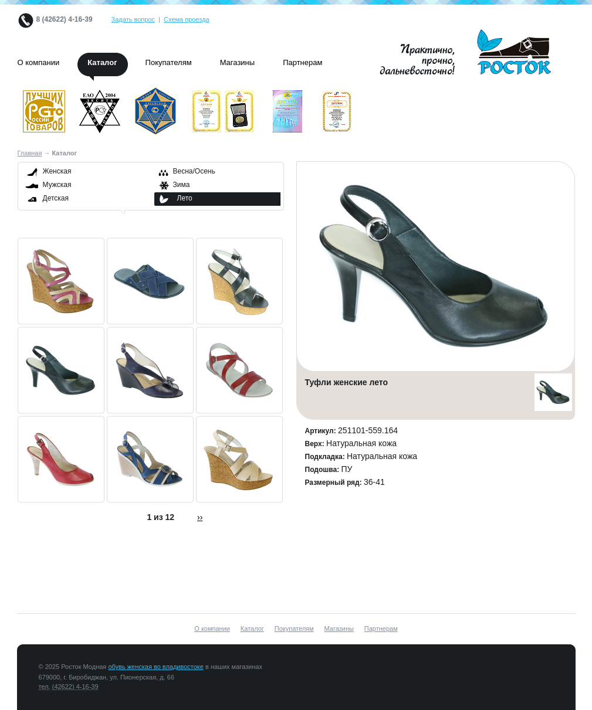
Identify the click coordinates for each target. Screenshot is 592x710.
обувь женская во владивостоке (156, 666)
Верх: (316, 444)
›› (199, 517)
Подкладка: (326, 457)
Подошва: (323, 470)
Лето (184, 198)
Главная (30, 153)
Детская (56, 198)
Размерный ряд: (334, 482)
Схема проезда (186, 19)
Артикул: (322, 431)
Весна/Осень (194, 171)
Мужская (57, 185)
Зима (181, 185)
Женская (57, 171)
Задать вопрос (133, 19)
